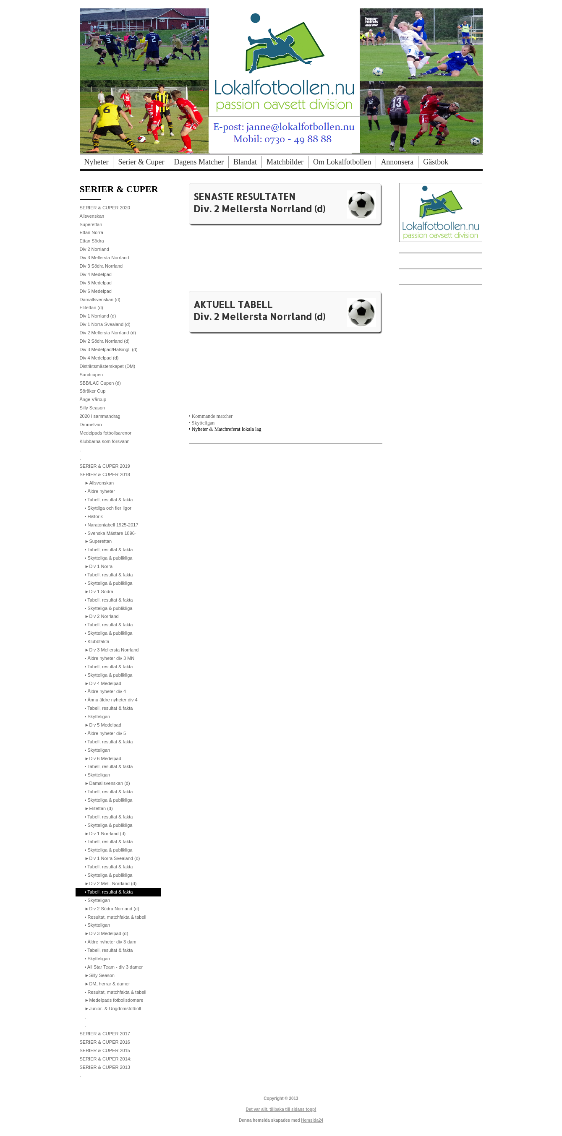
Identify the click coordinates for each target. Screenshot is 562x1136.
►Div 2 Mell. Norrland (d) (111, 883)
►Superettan (98, 541)
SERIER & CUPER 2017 (105, 1033)
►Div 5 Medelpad (103, 724)
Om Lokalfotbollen (342, 162)
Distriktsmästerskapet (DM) (108, 366)
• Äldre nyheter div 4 (105, 691)
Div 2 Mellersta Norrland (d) (108, 332)
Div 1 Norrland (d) (98, 315)
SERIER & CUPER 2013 (105, 1067)
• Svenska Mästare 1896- (110, 533)
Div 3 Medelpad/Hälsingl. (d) (109, 349)
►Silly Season (100, 975)
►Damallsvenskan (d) (107, 783)
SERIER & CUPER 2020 (105, 207)
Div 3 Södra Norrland (101, 265)
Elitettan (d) (91, 307)
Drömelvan (91, 424)
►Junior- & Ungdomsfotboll (113, 1008)
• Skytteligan (202, 423)
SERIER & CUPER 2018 (105, 474)
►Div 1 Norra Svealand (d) (112, 858)
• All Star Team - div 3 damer (114, 966)
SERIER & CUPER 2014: (106, 1058)
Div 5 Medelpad (96, 282)
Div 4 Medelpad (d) (99, 357)
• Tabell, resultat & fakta (109, 499)
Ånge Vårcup (93, 399)
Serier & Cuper (141, 162)
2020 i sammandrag (100, 416)
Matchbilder (285, 162)
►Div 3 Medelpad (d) (106, 933)
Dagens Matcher (198, 162)
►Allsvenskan (99, 482)
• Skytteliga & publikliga (109, 557)
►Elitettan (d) (99, 808)
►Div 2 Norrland (102, 616)
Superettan (91, 224)
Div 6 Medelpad (96, 291)
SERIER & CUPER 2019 (105, 466)
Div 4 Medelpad (96, 274)
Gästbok (435, 162)
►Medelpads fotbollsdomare (114, 1000)
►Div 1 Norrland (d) (105, 833)
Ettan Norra (91, 232)
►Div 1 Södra (99, 591)
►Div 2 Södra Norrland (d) (112, 908)
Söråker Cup (93, 390)
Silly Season (92, 407)
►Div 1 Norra (99, 566)
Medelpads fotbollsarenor (106, 432)
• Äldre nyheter (100, 491)
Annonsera (397, 162)
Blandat (245, 162)
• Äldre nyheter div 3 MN (110, 658)
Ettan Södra (92, 240)
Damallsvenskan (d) (100, 299)
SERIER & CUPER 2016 (105, 1042)
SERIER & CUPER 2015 (105, 1050)
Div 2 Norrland (94, 249)
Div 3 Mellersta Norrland (104, 257)
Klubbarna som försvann (105, 441)
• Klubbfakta (97, 641)
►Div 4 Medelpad (103, 683)
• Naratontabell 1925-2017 (112, 524)
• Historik (94, 516)
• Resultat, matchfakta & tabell (115, 917)
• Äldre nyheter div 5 (105, 733)
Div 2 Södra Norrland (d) (105, 341)
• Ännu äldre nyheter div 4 (111, 699)
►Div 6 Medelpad (103, 758)
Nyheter (96, 162)
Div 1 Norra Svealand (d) (105, 324)
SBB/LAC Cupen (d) (100, 383)
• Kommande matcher (211, 416)
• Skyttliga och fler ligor (108, 508)
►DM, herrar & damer (107, 983)
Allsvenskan (92, 216)
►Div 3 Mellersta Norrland (112, 649)
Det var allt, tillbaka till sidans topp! (281, 1109)
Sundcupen (91, 374)
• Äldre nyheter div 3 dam (110, 941)
